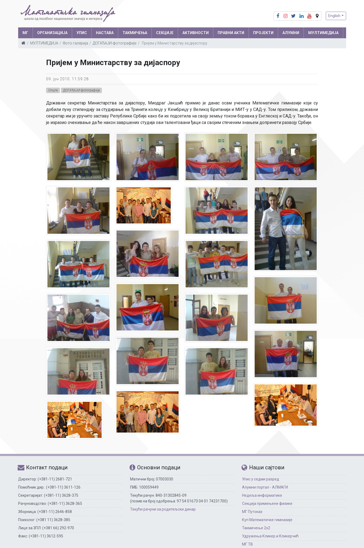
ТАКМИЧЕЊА (135, 33)
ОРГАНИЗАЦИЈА (52, 33)
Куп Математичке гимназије (267, 520)
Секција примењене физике (267, 503)
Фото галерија (75, 43)
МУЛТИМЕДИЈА (323, 33)
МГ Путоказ (252, 511)
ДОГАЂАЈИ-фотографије (114, 43)
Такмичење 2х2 (256, 528)
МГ (25, 33)
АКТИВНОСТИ (195, 33)
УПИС (81, 33)
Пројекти (263, 33)
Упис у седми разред (260, 479)
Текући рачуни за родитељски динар (163, 509)
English (334, 16)
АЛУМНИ (290, 33)
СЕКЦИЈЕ (164, 33)
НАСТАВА (105, 33)
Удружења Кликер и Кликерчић (270, 536)
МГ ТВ (247, 544)
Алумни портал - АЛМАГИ (265, 487)
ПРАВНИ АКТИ (231, 33)
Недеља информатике (262, 495)
